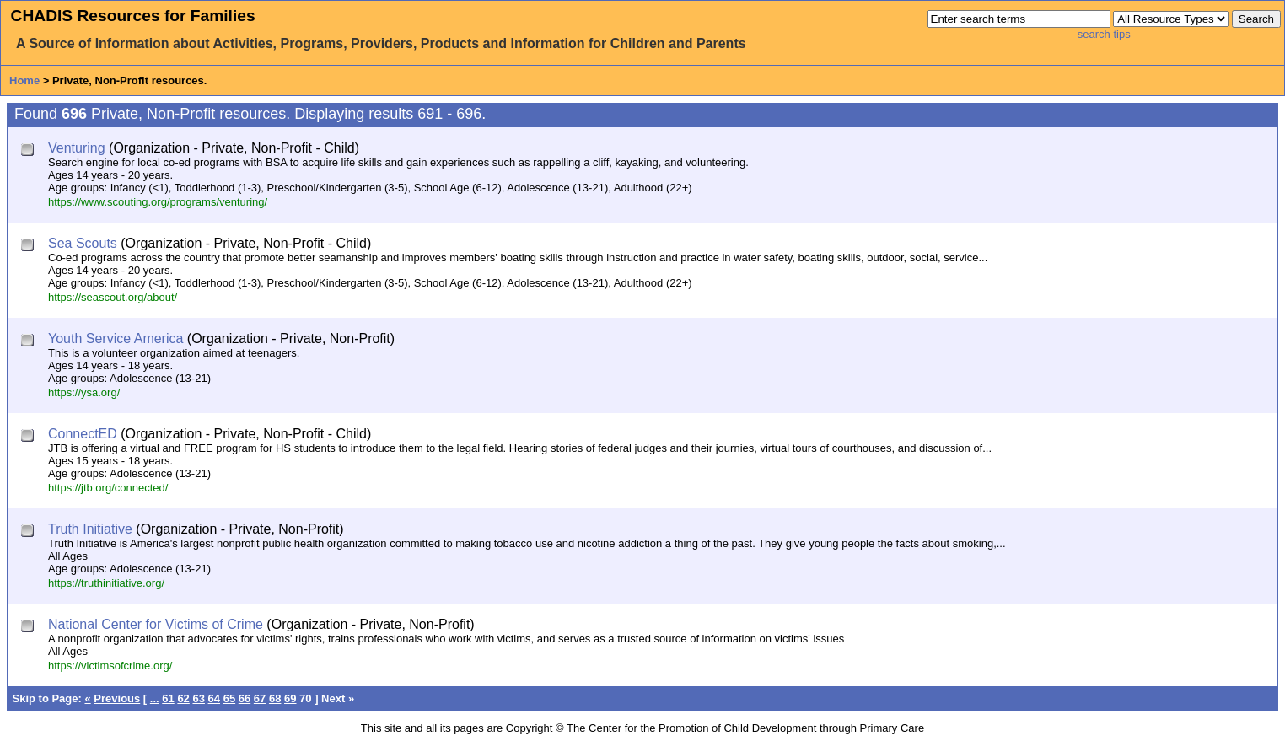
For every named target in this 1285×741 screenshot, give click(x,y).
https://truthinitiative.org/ (106, 583)
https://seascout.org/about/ (112, 297)
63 (198, 698)
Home (24, 80)
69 (290, 698)
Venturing (76, 148)
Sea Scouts (82, 243)
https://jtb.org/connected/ (108, 487)
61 (168, 698)
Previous (117, 698)
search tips (1104, 34)
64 (214, 698)
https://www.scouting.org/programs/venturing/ (157, 202)
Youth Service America (115, 338)
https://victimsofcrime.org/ (110, 665)
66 (244, 698)
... (154, 698)
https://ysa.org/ (84, 392)
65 (229, 698)
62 (183, 698)
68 (275, 698)
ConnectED (82, 434)
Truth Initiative (90, 529)
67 (260, 698)
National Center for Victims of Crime (155, 624)
